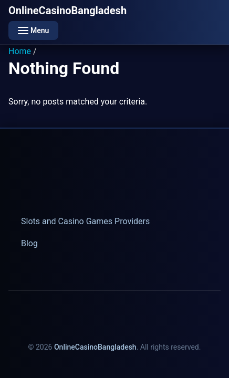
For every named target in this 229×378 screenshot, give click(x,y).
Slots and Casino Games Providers (85, 221)
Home (19, 51)
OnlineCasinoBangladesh (67, 10)
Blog (29, 243)
